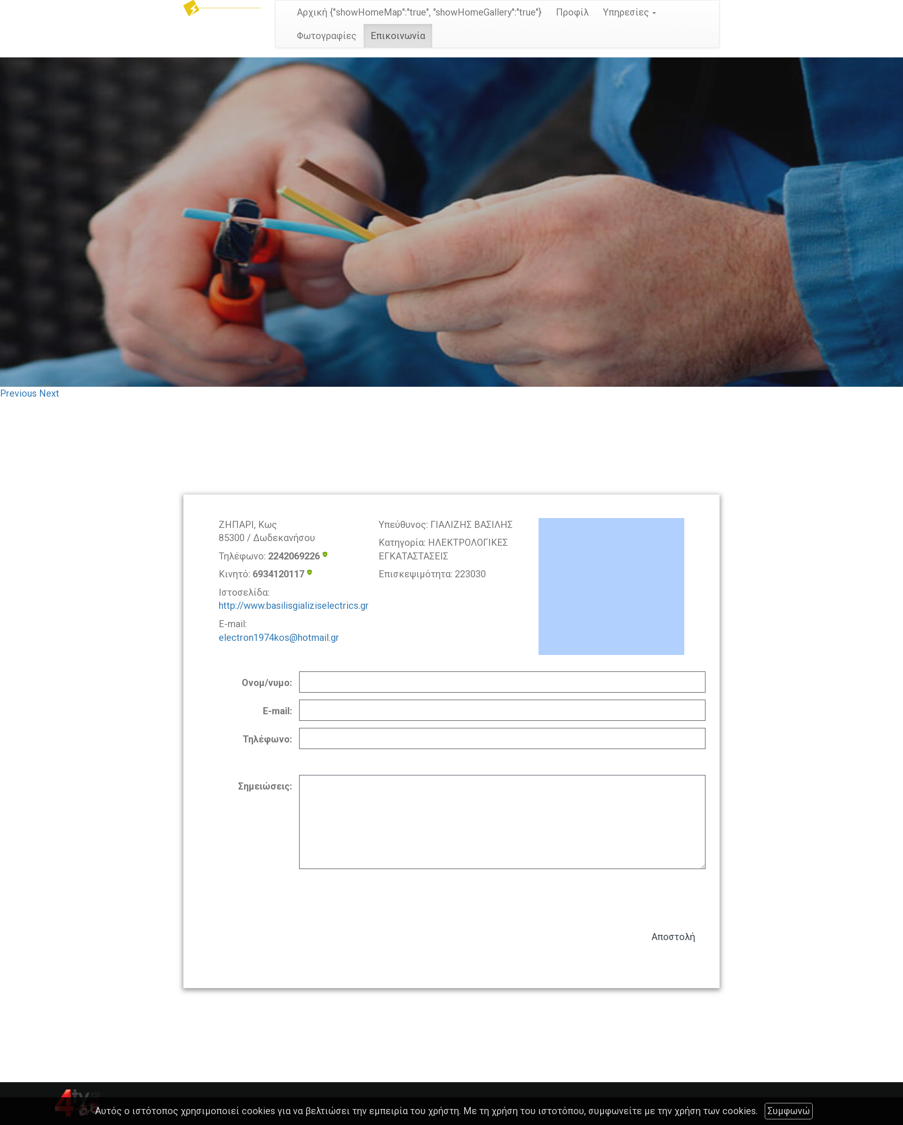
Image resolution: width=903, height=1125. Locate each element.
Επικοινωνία (398, 35)
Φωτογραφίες (326, 35)
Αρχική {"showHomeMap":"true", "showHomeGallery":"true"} (419, 12)
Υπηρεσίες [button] (629, 12)
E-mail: (277, 711)
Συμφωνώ (789, 1111)
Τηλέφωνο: (267, 739)
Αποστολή (673, 936)
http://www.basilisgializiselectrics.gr (294, 605)
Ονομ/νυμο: (267, 682)
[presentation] (633, 895)
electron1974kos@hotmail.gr (279, 637)
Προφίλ (572, 12)
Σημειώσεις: (265, 786)
